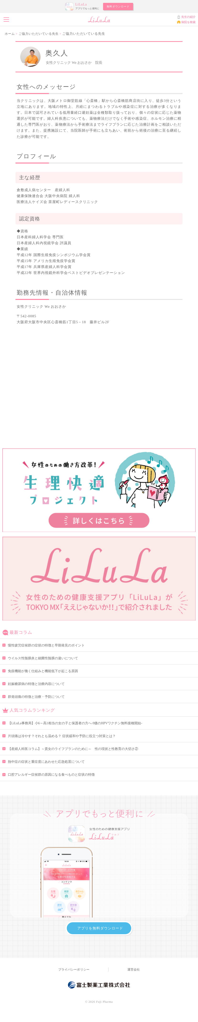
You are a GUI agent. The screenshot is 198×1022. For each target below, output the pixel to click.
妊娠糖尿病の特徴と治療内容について (36, 684)
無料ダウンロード (118, 6)
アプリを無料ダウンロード (100, 928)
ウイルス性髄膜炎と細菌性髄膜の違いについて (43, 658)
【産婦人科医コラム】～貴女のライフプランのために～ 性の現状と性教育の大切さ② (73, 749)
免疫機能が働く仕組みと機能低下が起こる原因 (43, 671)
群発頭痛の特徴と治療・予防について (36, 697)
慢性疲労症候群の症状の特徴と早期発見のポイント (46, 645)
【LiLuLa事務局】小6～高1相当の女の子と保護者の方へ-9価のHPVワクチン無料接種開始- (75, 723)
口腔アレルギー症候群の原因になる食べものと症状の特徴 (51, 774)
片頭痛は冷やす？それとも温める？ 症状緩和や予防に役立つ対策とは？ (62, 736)
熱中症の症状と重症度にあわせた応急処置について (46, 762)
